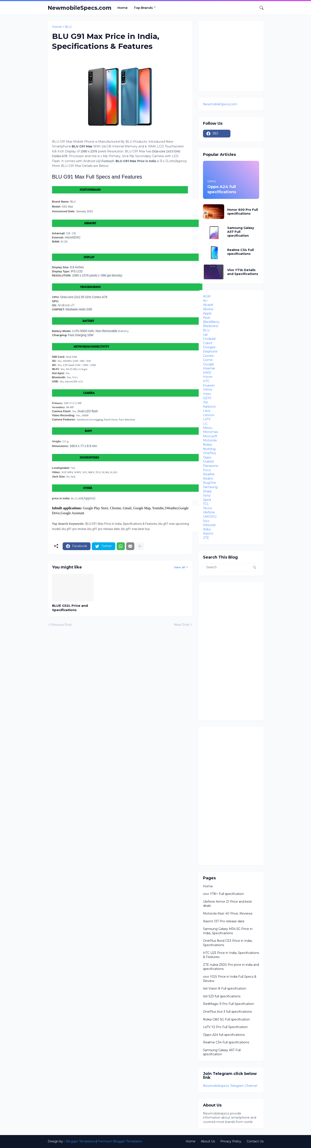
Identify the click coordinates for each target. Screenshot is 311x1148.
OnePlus (209, 453)
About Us (208, 1141)
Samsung (210, 487)
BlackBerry (211, 322)
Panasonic (211, 466)
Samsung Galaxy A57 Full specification (240, 232)
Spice (207, 500)
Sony (207, 495)
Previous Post (61, 625)
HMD (207, 373)
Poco (207, 470)
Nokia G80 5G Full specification (226, 1019)
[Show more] (140, 546)
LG (205, 423)
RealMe (209, 474)
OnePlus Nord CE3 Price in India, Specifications (227, 943)
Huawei (208, 385)
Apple (207, 313)
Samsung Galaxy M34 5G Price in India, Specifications (227, 931)
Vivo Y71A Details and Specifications (242, 272)
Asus (206, 317)
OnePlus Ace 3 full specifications (227, 1012)
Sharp (207, 491)
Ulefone (209, 512)
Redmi (208, 479)
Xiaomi (208, 533)
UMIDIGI (210, 517)
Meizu (207, 428)
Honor (208, 377)
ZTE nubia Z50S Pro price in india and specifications (231, 967)
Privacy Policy (230, 1141)
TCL (206, 504)
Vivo (206, 521)
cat (205, 335)
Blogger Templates (80, 1141)
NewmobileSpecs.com (79, 8)
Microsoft (210, 436)
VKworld (209, 525)
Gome (208, 360)
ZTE (206, 538)
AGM (207, 296)
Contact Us (255, 1141)
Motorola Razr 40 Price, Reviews (227, 913)
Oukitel (208, 461)
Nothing (209, 449)
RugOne (209, 483)
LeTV (207, 419)
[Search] (259, 7)
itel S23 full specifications (221, 996)
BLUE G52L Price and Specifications (70, 608)
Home (122, 8)
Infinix (207, 389)
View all (179, 567)
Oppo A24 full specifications (224, 1035)
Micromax (210, 432)
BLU (68, 26)
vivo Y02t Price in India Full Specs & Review (229, 979)
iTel (205, 402)
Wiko (207, 529)
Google (208, 364)
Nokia (207, 445)
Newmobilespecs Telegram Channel (230, 1086)
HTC (206, 381)
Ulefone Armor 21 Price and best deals (227, 904)
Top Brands (143, 8)
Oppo (207, 457)
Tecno (207, 508)
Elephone (210, 351)
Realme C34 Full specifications (240, 252)
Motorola (210, 440)
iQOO (207, 398)
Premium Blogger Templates (120, 1141)
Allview (208, 309)
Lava (206, 411)
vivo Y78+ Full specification (223, 894)
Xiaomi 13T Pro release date (223, 921)
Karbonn (209, 407)
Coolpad (209, 339)
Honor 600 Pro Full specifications (242, 212)
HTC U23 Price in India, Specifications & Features (231, 955)
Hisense (209, 368)
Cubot (207, 343)
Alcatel (208, 305)
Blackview (210, 326)
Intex (207, 394)
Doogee (209, 347)
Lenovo (208, 415)
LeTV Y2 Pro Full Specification (225, 1027)
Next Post (181, 625)
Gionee (208, 356)
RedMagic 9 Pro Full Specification (228, 1004)
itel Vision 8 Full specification (224, 988)
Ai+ (205, 301)
